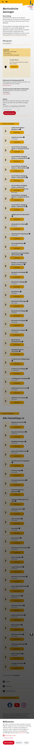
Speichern (19, 743)
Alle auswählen (8, 743)
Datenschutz (22, 733)
